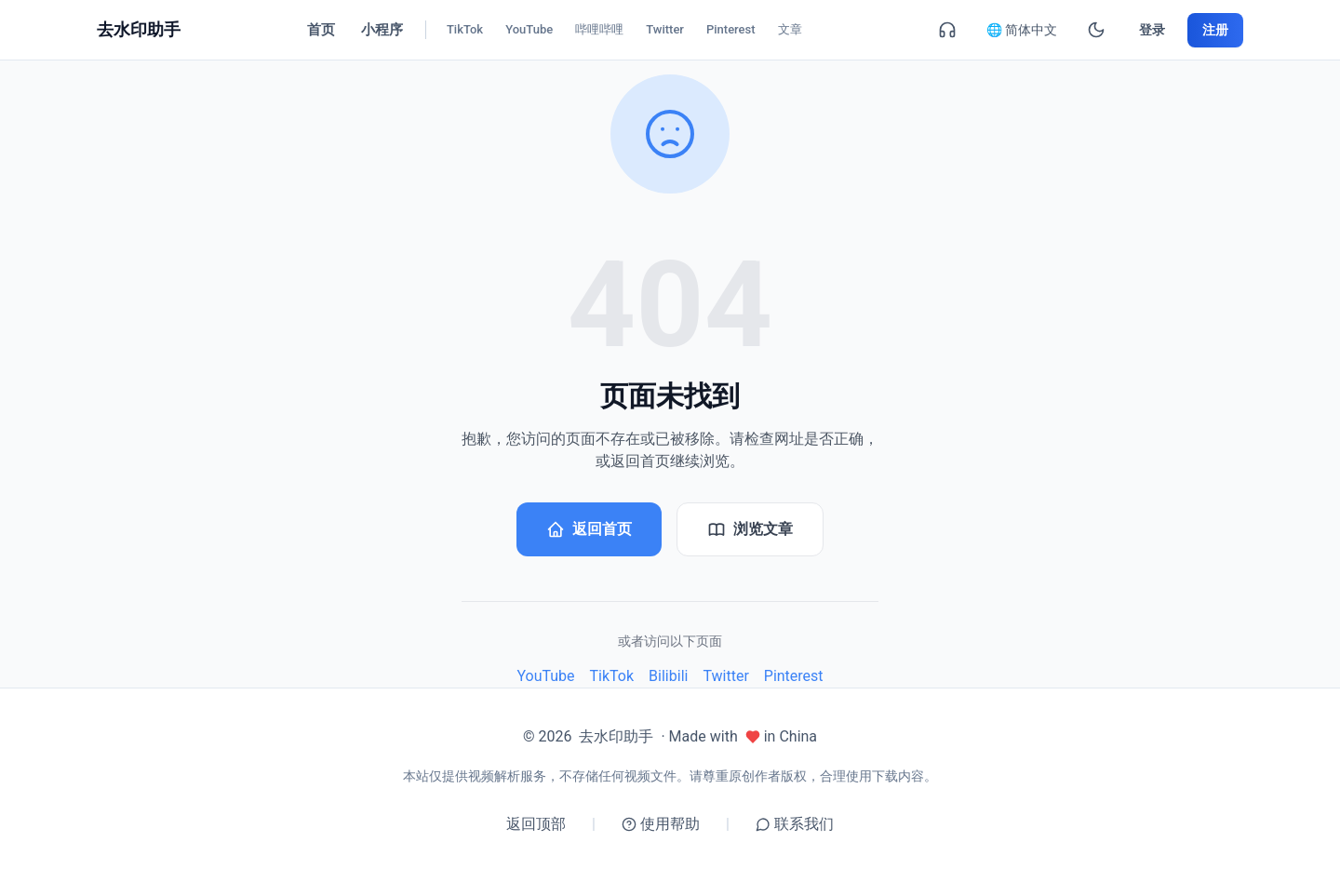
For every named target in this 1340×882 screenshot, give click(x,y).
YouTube (545, 676)
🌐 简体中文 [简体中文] (1021, 29)
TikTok (612, 676)
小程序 (382, 29)
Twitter (725, 676)
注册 (1215, 29)
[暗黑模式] (1096, 29)
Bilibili (668, 676)
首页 (321, 29)
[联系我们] (947, 29)
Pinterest (794, 676)
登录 (1152, 29)
